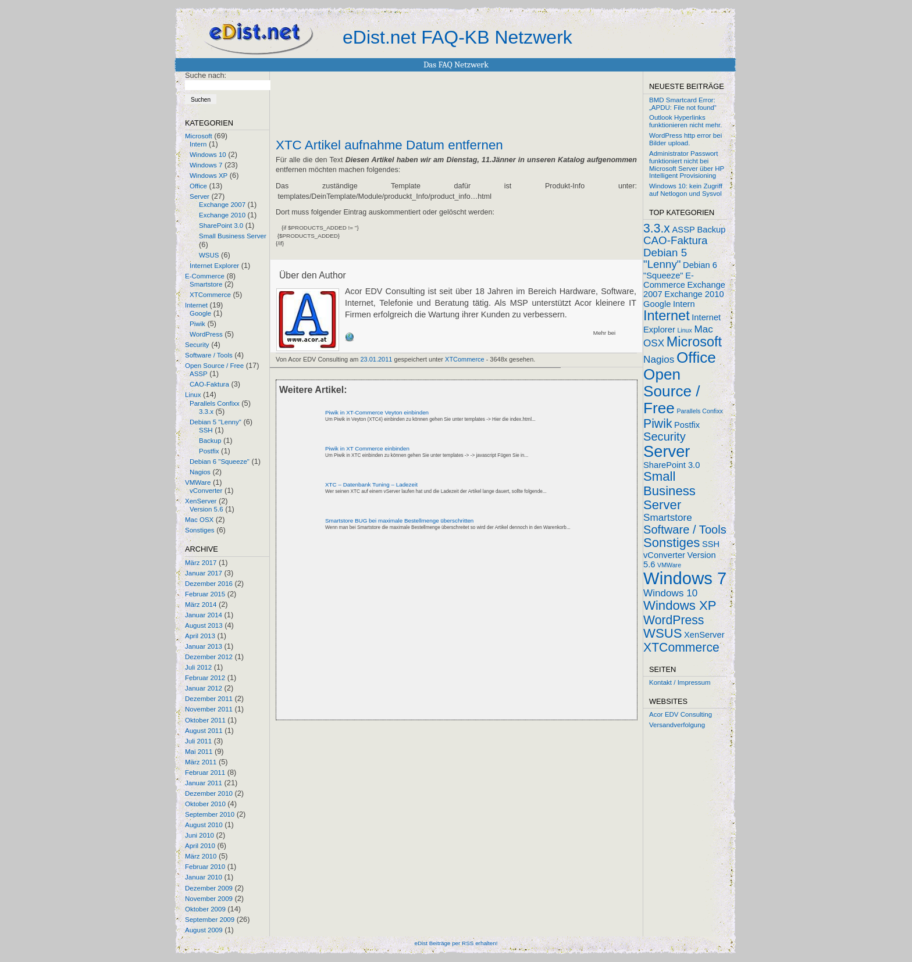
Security (197, 344)
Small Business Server (232, 236)
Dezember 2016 (209, 583)
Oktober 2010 (205, 803)
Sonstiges (200, 530)
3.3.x (206, 411)
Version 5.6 (206, 509)
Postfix (209, 451)
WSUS (209, 255)
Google (200, 313)
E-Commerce (205, 276)
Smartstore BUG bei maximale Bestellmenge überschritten (399, 520)
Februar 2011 (205, 772)
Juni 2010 (199, 835)
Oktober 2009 (205, 909)
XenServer (200, 501)
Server (199, 196)
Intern (198, 144)
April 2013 (200, 635)
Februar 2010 (205, 866)
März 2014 (200, 604)
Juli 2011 (198, 741)
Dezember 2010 (209, 793)
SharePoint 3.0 (221, 225)
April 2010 (200, 845)
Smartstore (206, 284)
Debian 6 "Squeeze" (220, 461)
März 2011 (200, 762)
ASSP (199, 373)
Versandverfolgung (677, 724)
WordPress (206, 334)
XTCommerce (210, 294)
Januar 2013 (203, 646)
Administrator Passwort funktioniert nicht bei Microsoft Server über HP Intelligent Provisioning (686, 164)
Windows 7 (206, 165)
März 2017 (200, 562)
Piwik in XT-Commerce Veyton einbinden (377, 412)
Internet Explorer (214, 265)
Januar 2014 (203, 614)
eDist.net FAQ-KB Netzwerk (457, 37)
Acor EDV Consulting (680, 714)
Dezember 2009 (209, 888)
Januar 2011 (203, 782)
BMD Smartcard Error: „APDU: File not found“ (683, 103)
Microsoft (198, 136)
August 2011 (204, 730)
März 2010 (200, 856)
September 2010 (209, 814)
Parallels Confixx (215, 403)
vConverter (206, 490)
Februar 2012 (205, 677)
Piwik (197, 323)
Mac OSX (199, 519)
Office (198, 186)
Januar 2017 (203, 573)
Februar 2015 (205, 594)
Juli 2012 (198, 667)
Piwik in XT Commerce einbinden (367, 448)
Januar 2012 (203, 688)
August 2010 (204, 824)
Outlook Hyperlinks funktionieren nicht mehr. (685, 121)
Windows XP (208, 175)
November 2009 (209, 898)
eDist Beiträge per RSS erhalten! (455, 943)
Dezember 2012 (209, 656)
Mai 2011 (198, 751)
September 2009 (209, 919)
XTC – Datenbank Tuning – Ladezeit (371, 484)
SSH (206, 430)
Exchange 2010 (222, 215)
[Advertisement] (411, 635)
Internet (196, 305)
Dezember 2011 (209, 698)
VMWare (198, 482)
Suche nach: (205, 75)
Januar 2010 (203, 877)
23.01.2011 (377, 359)
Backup (210, 440)
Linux (193, 394)
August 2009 (204, 930)
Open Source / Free (214, 365)
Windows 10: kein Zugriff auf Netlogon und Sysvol (685, 190)
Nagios (200, 472)
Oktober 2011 (205, 720)
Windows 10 (208, 154)
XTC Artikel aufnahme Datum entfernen (389, 145)
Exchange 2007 (222, 204)
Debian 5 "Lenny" (215, 422)
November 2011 (209, 709)
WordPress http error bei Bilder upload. (685, 139)
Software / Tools (209, 355)
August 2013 (204, 625)
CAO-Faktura (209, 384)
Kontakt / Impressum (680, 682)
